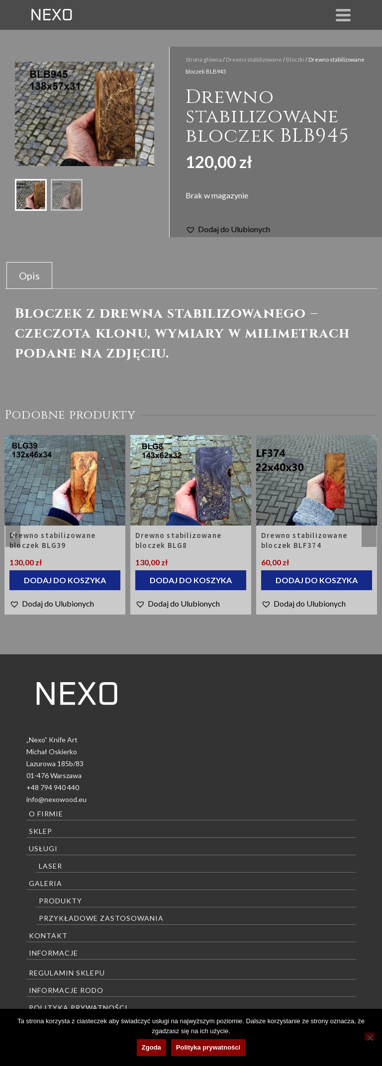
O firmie (46, 813)
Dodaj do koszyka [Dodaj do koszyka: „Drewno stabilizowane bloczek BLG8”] (191, 580)
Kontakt (48, 935)
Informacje (53, 953)
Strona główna (204, 59)
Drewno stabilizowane (254, 59)
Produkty (60, 900)
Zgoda (151, 1047)
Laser (50, 866)
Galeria (45, 883)
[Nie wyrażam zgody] (370, 1036)
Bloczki (295, 59)
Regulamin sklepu (67, 973)
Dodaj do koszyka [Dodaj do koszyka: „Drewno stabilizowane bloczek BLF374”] (317, 580)
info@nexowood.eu (56, 799)
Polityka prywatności (78, 1007)
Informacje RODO (66, 990)
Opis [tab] (29, 275)
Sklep (40, 831)
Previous (12, 534)
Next (369, 534)
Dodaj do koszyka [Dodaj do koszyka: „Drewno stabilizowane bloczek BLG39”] (65, 580)
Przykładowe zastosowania (101, 918)
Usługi (43, 848)
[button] (228, 229)
